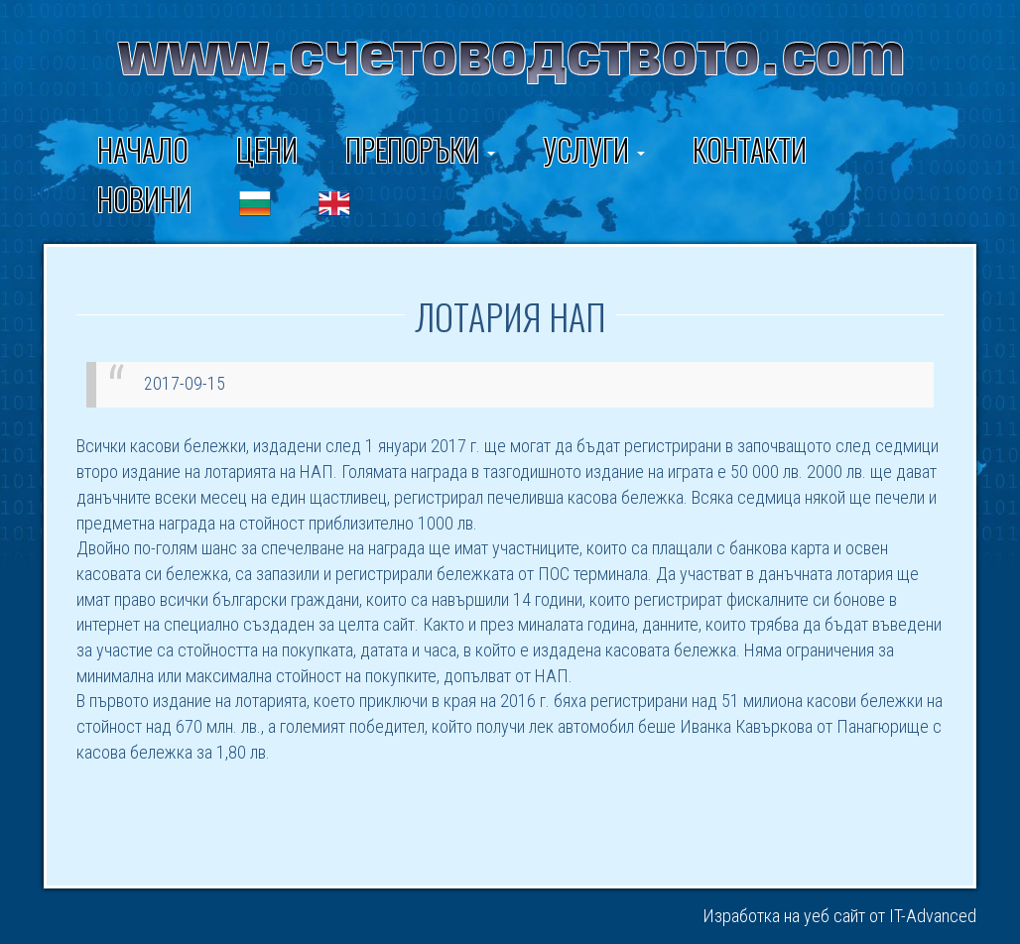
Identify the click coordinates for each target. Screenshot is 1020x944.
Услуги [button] (594, 149)
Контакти (750, 149)
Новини (144, 199)
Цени (267, 149)
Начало (143, 149)
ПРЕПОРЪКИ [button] (420, 149)
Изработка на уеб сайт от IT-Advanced (839, 915)
